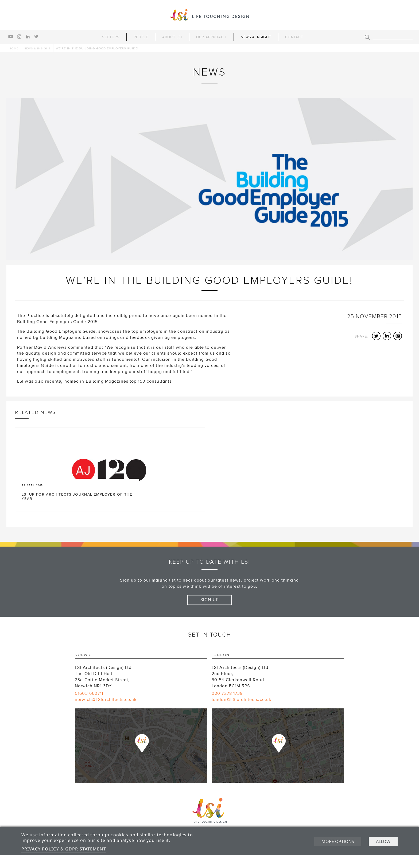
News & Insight (256, 37)
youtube (10, 36)
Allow (383, 841)
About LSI (172, 37)
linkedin (28, 36)
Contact (294, 37)
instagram (19, 36)
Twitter (376, 336)
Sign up (209, 599)
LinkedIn (387, 336)
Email (397, 336)
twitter (36, 36)
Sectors (110, 37)
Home (13, 48)
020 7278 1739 (227, 693)
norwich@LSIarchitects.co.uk (106, 699)
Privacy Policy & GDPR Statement (63, 849)
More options (337, 841)
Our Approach (211, 37)
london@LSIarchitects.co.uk (241, 699)
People (141, 37)
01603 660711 (89, 693)
